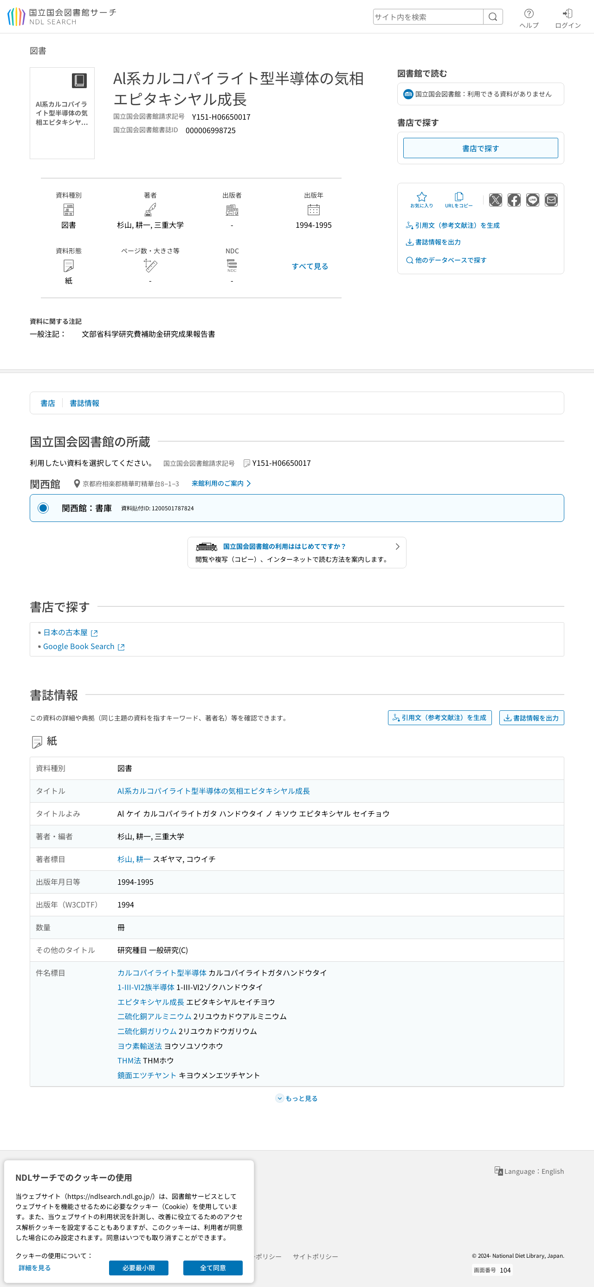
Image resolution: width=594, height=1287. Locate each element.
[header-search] (438, 17)
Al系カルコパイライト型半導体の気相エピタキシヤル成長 (213, 790)
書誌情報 (84, 402)
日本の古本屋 (71, 631)
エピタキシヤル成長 (150, 1001)
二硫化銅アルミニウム (154, 1016)
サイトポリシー (315, 1256)
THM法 (129, 1060)
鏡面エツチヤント (147, 1075)
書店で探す (480, 148)
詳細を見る (35, 1267)
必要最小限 (139, 1267)
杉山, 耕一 (134, 858)
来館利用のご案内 (223, 483)
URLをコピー (459, 200)
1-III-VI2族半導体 (145, 986)
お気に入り (421, 200)
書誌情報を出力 (433, 242)
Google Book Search (84, 645)
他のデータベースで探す (446, 260)
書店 (47, 402)
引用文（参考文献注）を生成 (452, 225)
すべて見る (310, 265)
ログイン (568, 17)
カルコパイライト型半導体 (162, 972)
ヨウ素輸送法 (139, 1045)
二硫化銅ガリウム (147, 1030)
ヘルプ (529, 17)
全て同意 (213, 1267)
